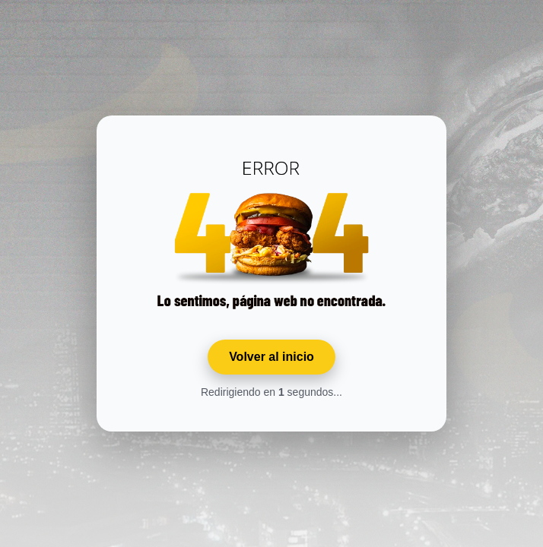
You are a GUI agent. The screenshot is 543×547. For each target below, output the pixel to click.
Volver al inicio (271, 356)
